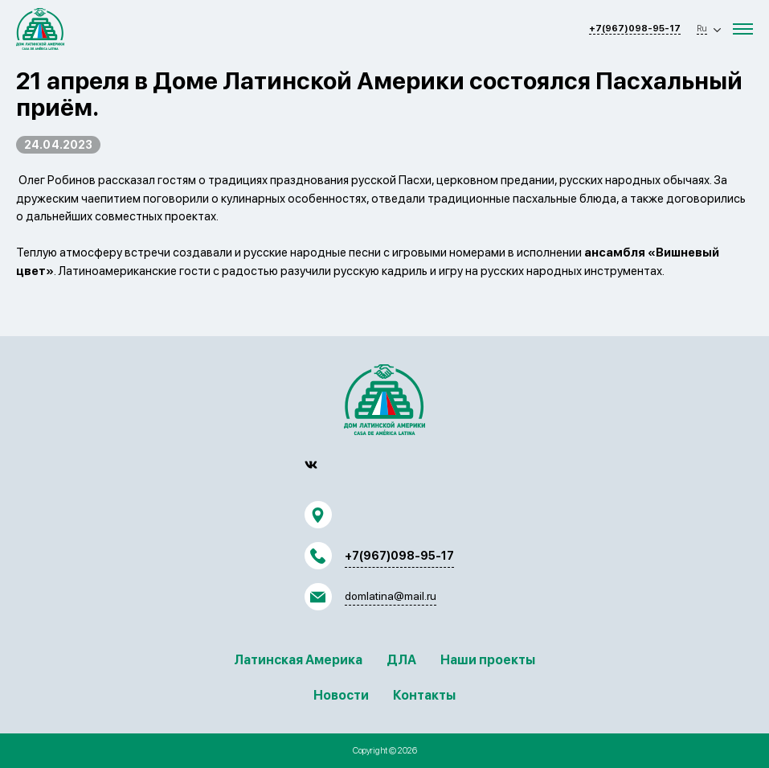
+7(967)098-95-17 (635, 28)
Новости (341, 695)
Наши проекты (487, 659)
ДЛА (401, 659)
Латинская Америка (298, 659)
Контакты (424, 695)
